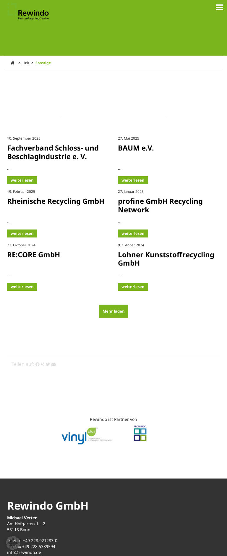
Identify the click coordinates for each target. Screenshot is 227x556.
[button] (13, 543)
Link (25, 62)
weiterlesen (22, 180)
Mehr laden (114, 311)
